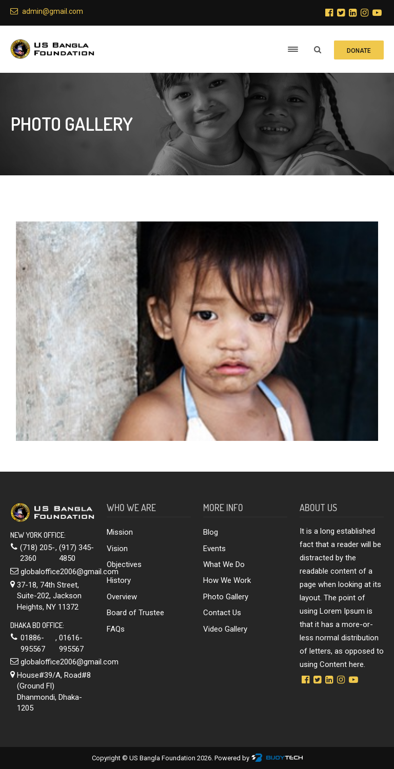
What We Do (224, 564)
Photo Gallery (225, 596)
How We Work (227, 580)
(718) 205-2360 (37, 553)
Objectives (124, 564)
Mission (120, 532)
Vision (117, 548)
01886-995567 (33, 643)
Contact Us (222, 612)
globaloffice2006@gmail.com (70, 571)
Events (214, 548)
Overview (122, 596)
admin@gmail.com (46, 11)
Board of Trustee (135, 612)
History (119, 580)
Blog (210, 532)
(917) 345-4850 (76, 553)
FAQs (116, 629)
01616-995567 (71, 643)
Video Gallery (225, 629)
